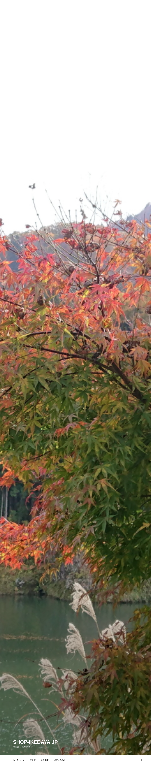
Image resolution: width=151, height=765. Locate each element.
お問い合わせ (60, 760)
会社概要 (45, 760)
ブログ (33, 760)
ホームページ (18, 760)
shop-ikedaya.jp (35, 742)
